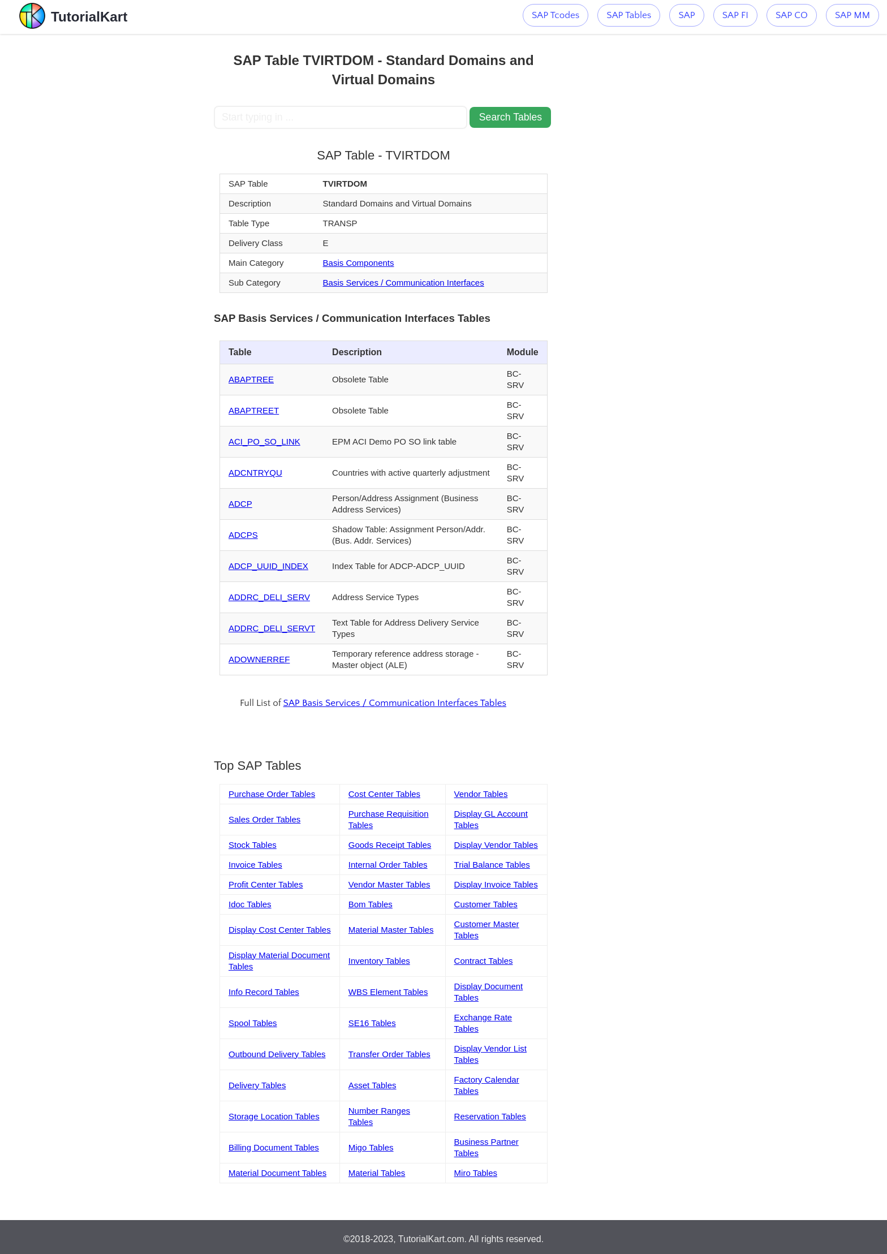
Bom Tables (370, 904)
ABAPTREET (254, 410)
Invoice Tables (255, 864)
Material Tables (377, 1173)
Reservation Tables (490, 1116)
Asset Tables (372, 1085)
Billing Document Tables (274, 1147)
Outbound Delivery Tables (277, 1054)
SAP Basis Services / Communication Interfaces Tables (394, 703)
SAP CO (792, 15)
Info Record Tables (264, 992)
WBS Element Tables (388, 992)
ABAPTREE (251, 379)
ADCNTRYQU (255, 472)
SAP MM (852, 15)
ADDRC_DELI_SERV (269, 597)
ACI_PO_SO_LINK (264, 441)
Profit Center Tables (266, 884)
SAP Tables (628, 15)
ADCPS (243, 535)
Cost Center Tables (384, 794)
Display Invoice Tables (496, 884)
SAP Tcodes (555, 15)
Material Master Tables (391, 929)
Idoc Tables (250, 904)
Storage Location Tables (274, 1116)
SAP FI (735, 15)
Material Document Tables (277, 1173)
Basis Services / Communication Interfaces (403, 282)
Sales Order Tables (264, 819)
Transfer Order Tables (389, 1054)
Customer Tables (486, 904)
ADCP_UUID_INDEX (268, 566)
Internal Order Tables (388, 864)
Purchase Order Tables (272, 794)
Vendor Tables (481, 794)
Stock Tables (253, 845)
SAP (686, 15)
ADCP (240, 504)
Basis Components (358, 263)
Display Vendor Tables (496, 845)
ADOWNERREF (259, 659)
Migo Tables (371, 1147)
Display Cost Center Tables (280, 929)
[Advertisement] (130, 203)
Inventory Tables (379, 961)
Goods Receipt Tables (389, 845)
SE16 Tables (372, 1023)
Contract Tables (483, 961)
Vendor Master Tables (389, 884)
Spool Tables (253, 1023)
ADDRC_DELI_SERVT (272, 628)
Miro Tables (475, 1173)
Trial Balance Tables (492, 864)
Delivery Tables (257, 1085)
